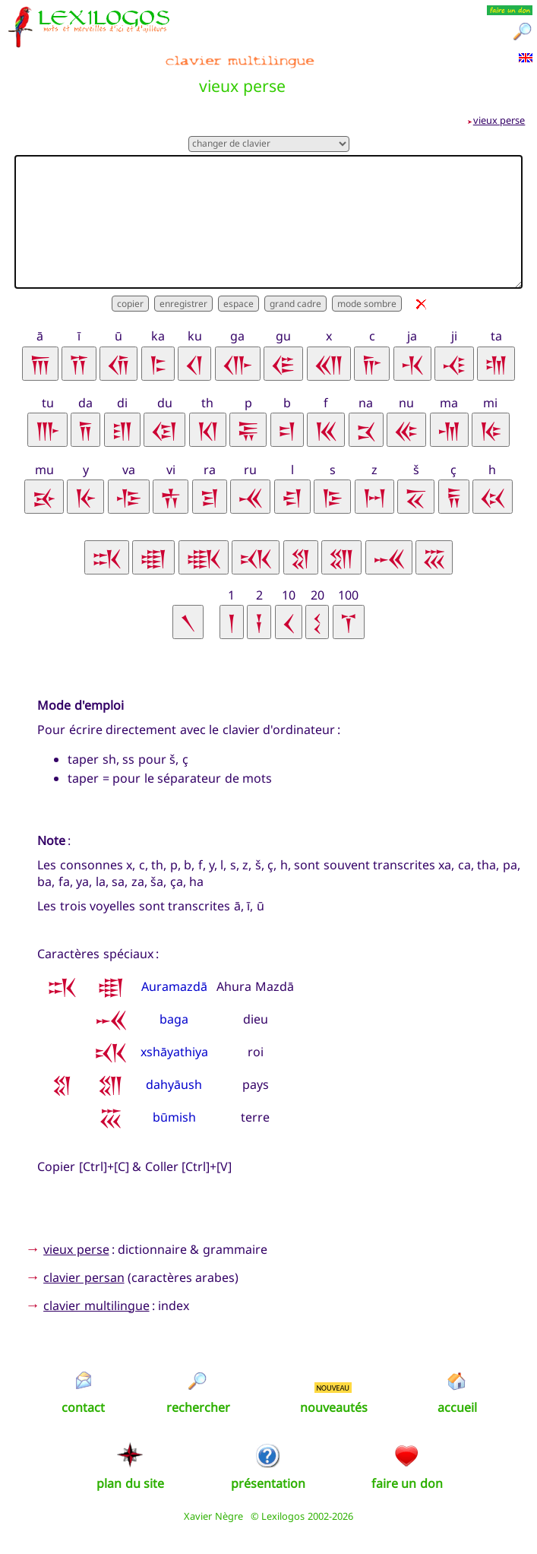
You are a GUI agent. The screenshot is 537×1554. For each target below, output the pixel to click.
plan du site (130, 1483)
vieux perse (499, 120)
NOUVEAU (332, 1387)
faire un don (407, 1483)
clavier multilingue (96, 1305)
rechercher (198, 1407)
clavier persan (83, 1277)
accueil (457, 1407)
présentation (268, 1483)
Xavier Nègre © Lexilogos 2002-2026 (268, 1516)
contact (83, 1407)
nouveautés (334, 1407)
